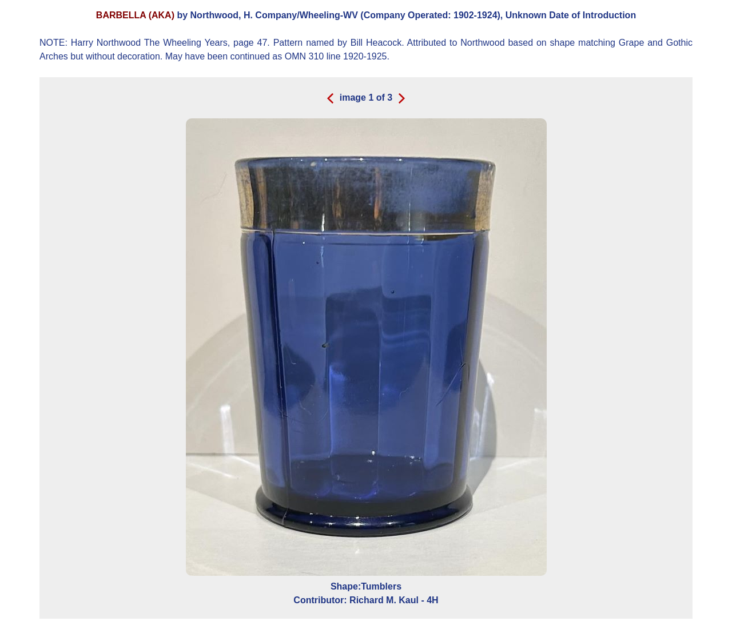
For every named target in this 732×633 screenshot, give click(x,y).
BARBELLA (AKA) (135, 15)
